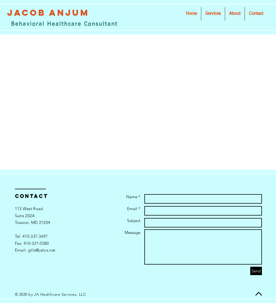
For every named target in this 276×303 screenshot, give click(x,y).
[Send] (256, 271)
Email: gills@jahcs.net (35, 250)
